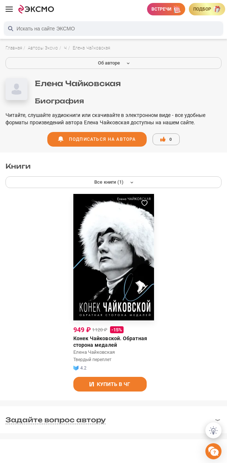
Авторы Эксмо (43, 48)
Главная (14, 48)
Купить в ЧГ (109, 384)
